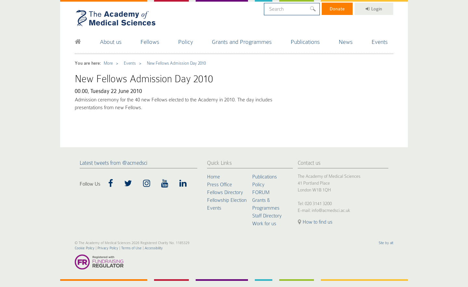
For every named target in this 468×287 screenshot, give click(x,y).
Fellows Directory (225, 192)
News (346, 41)
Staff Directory (267, 216)
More (108, 63)
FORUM (260, 192)
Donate (337, 8)
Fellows (149, 41)
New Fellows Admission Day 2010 (176, 63)
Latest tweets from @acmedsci (113, 163)
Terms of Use (131, 248)
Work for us (264, 224)
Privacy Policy (108, 248)
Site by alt (386, 243)
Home (213, 177)
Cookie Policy (85, 248)
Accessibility (154, 248)
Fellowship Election (227, 200)
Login (374, 8)
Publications (305, 41)
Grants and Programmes (242, 41)
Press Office (219, 185)
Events (379, 41)
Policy (185, 41)
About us (111, 41)
